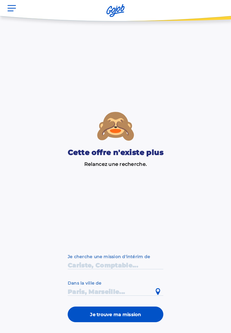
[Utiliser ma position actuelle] (157, 291)
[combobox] (115, 288)
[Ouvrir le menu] (12, 8)
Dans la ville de (85, 283)
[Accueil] (115, 10)
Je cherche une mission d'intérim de (109, 256)
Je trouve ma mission (115, 314)
